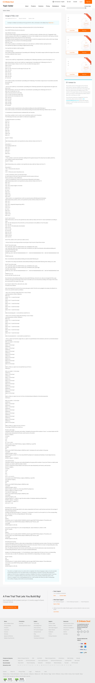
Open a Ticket (56, 604)
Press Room (66, 629)
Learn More (72, 30)
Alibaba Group (6, 674)
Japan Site (20, 660)
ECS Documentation (30, 660)
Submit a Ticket (52, 625)
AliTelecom (58, 674)
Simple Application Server (25, 625)
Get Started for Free (10, 607)
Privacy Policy (22, 671)
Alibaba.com (37, 674)
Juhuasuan (25, 674)
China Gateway (37, 627)
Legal (30, 671)
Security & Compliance (68, 627)
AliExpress (31, 674)
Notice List (37, 671)
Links (45, 671)
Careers (5, 671)
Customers (6, 629)
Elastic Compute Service (23, 658)
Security (78, 658)
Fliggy (49, 674)
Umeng (70, 674)
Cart (69, 1)
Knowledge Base (37, 625)
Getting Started (37, 631)
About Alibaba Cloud (9, 623)
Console (75, 1)
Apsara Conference (8, 636)
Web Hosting (70, 658)
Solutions (40, 6)
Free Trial (21, 623)
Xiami (73, 674)
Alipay (81, 674)
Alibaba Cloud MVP (67, 625)
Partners (63, 6)
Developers (48, 662)
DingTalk (77, 674)
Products (33, 6)
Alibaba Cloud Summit (9, 638)
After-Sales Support (53, 627)
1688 (42, 674)
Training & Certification (39, 638)
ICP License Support (38, 629)
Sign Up (88, 1)
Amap (62, 674)
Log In (80, 1)
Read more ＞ (51, 22)
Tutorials (66, 662)
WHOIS (65, 631)
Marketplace (55, 6)
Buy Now (84, 30)
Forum (50, 634)
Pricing (48, 6)
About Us (12, 671)
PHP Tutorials (75, 662)
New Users (77, 660)
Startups (6, 634)
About (26, 6)
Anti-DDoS (39, 658)
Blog (35, 634)
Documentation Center (68, 623)
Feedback (51, 631)
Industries (40, 662)
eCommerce (61, 658)
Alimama (46, 674)
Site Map (65, 634)
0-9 (70, 665)
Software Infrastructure (56, 660)
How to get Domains (43, 660)
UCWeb (66, 674)
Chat (54, 595)
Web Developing (57, 662)
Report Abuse (52, 629)
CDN (33, 658)
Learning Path (68, 660)
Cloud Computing (31, 662)
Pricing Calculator (53, 636)
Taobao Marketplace (15, 674)
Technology (36, 623)
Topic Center (21, 662)
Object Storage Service (50, 658)
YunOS (53, 674)
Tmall (21, 674)
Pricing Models (7, 625)
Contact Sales (87, 6)
